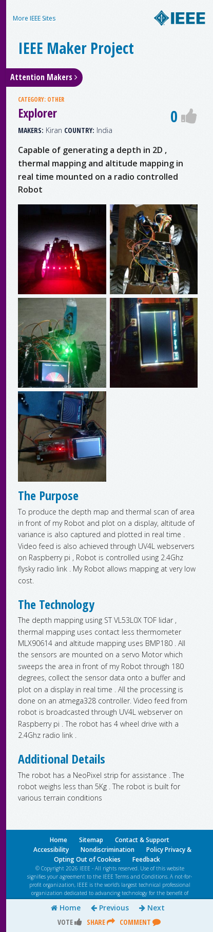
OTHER (55, 99)
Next (152, 907)
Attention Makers (44, 77)
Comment (140, 922)
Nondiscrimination (107, 849)
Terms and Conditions (141, 876)
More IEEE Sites (34, 18)
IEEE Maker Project (76, 48)
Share (101, 922)
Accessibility (51, 849)
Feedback (146, 859)
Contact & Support (142, 839)
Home (66, 907)
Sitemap (91, 839)
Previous (110, 907)
